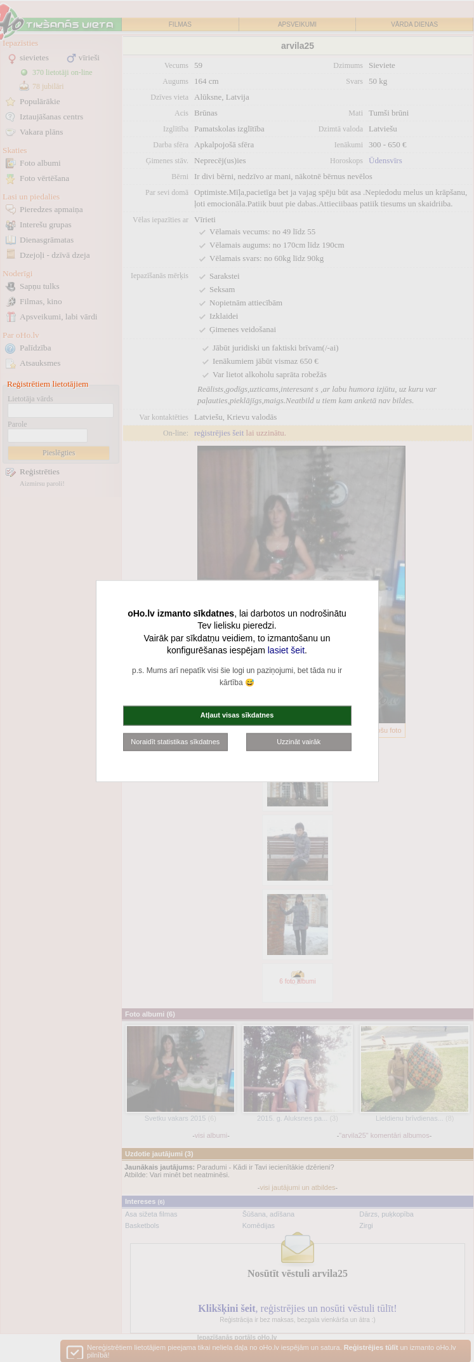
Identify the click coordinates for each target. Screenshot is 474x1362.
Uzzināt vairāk (298, 741)
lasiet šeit (286, 650)
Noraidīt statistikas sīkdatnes (175, 741)
